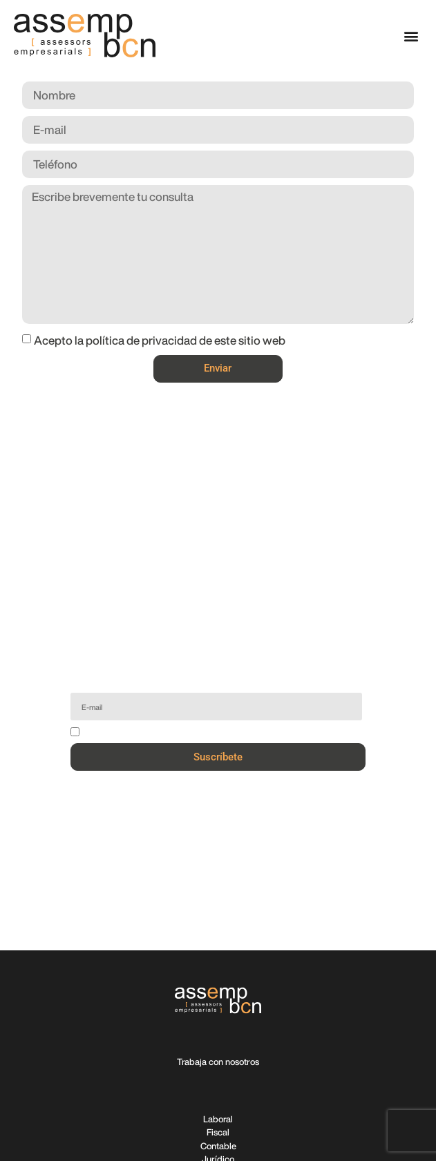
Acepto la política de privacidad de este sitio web (159, 340)
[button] (410, 35)
